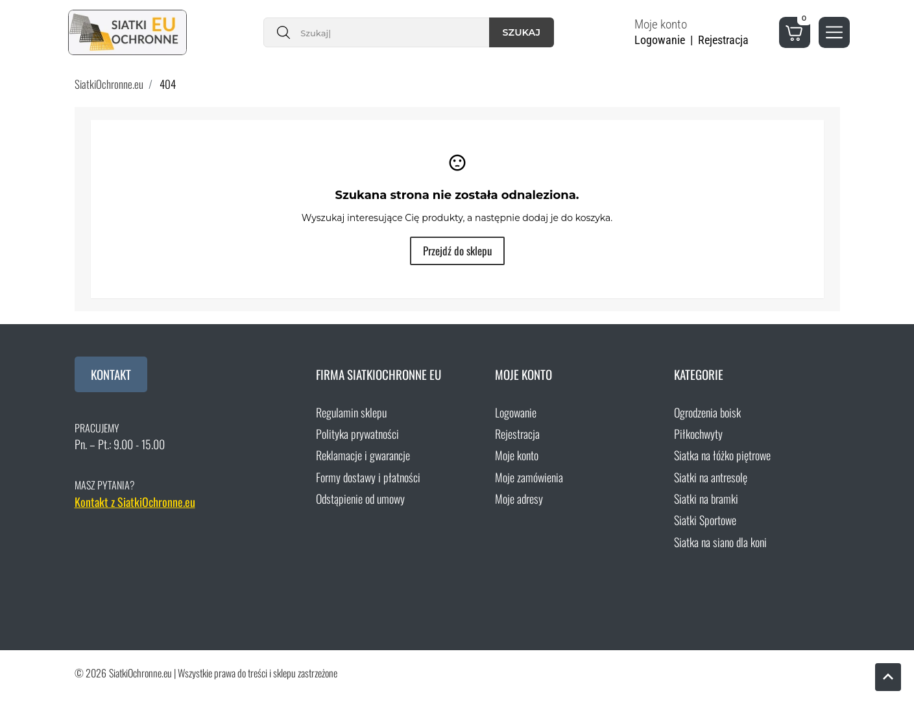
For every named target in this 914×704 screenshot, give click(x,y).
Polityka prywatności (357, 433)
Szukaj (522, 32)
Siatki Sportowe (705, 519)
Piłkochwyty (698, 433)
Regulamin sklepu (351, 412)
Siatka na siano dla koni (720, 542)
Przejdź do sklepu (457, 250)
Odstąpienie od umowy (360, 498)
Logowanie (515, 412)
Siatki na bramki (706, 498)
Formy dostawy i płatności (368, 477)
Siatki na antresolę (710, 477)
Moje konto (516, 455)
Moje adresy (519, 498)
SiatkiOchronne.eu (109, 84)
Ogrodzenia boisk (707, 412)
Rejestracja (517, 433)
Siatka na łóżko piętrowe (722, 455)
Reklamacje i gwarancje (363, 455)
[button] (699, 32)
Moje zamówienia (529, 477)
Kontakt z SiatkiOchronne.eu (135, 501)
